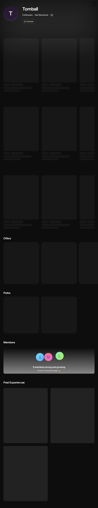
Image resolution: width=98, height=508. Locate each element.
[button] (40, 357)
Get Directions (41, 15)
